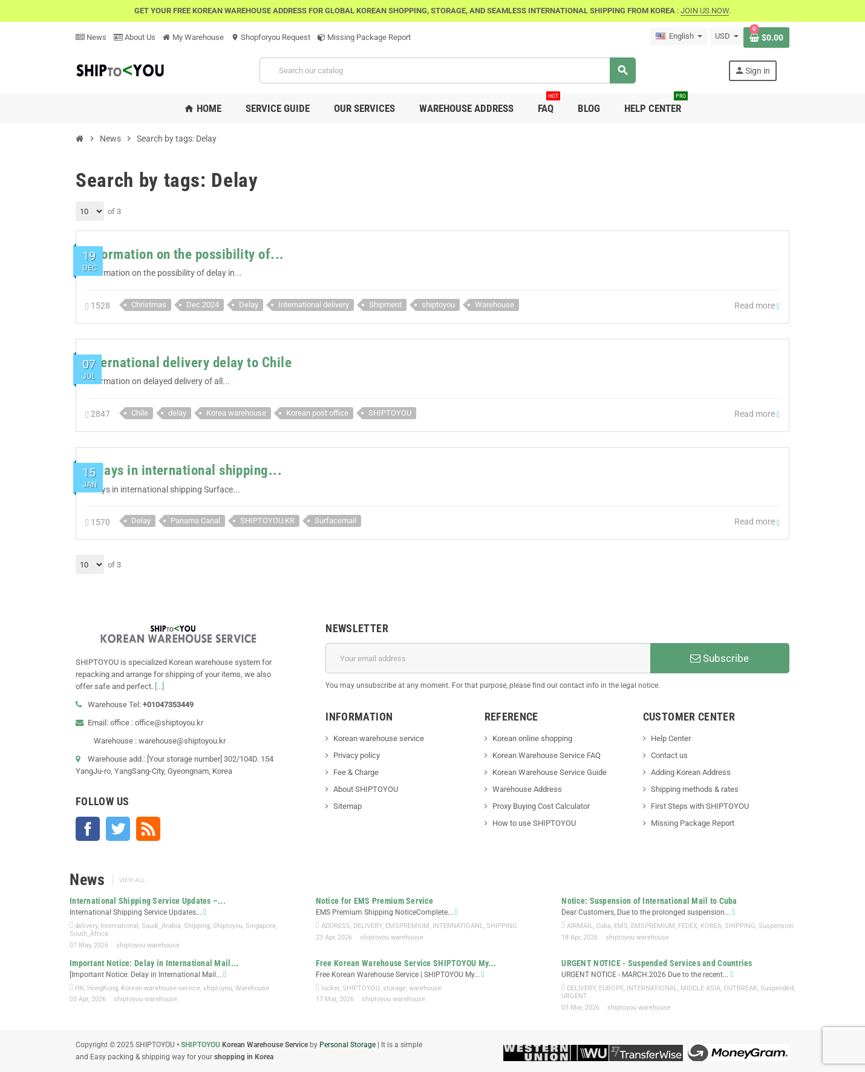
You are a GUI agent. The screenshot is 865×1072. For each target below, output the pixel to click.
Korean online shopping (532, 738)
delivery (86, 926)
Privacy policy (356, 755)
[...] (159, 686)
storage (394, 988)
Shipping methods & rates (695, 789)
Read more (757, 306)
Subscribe (719, 658)
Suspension (776, 926)
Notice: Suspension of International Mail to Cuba (649, 901)
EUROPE (611, 988)
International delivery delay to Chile (188, 363)
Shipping (197, 926)
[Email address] (487, 658)
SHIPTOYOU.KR (267, 520)
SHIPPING (501, 926)
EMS (621, 926)
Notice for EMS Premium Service (374, 901)
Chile (139, 412)
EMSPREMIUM (407, 926)
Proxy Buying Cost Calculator (541, 806)
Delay (248, 304)
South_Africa (89, 934)
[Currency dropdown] (726, 36)
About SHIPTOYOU (365, 789)
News (91, 37)
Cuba (603, 926)
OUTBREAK (740, 988)
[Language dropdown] (679, 36)
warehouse (425, 988)
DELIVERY (367, 926)
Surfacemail (335, 520)
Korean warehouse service (378, 738)
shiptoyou (438, 304)
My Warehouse (193, 37)
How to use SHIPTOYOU (534, 823)
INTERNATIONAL (652, 988)
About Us (134, 37)
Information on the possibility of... (184, 254)
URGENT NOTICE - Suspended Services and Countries (656, 963)
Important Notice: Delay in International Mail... (154, 963)
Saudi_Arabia (161, 926)
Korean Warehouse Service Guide (549, 772)
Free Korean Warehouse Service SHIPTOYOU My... (406, 963)
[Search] (447, 70)
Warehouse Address (527, 789)
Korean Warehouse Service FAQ (546, 755)
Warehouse (494, 304)
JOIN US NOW (705, 10)
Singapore (261, 926)
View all (132, 880)
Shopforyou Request (270, 37)
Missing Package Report (364, 37)
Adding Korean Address (691, 772)
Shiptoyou (228, 926)
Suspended (777, 988)
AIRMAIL (580, 926)
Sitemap (347, 806)
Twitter (118, 829)
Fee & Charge (356, 772)
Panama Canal (195, 520)
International (119, 926)
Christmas (148, 304)
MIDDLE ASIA (700, 988)
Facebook (88, 829)
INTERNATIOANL (457, 926)
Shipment (385, 304)
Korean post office (317, 412)
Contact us (669, 755)
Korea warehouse (236, 412)
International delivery (313, 304)
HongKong (102, 988)
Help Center (671, 738)
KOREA (711, 926)
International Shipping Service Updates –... (148, 901)
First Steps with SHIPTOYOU (700, 806)
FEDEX (687, 926)
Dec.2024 (202, 304)
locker (330, 988)
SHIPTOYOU (389, 412)
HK (79, 988)
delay (177, 412)
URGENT (574, 996)
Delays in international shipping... (183, 470)
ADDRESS (335, 926)
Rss (148, 829)
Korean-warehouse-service (160, 988)
